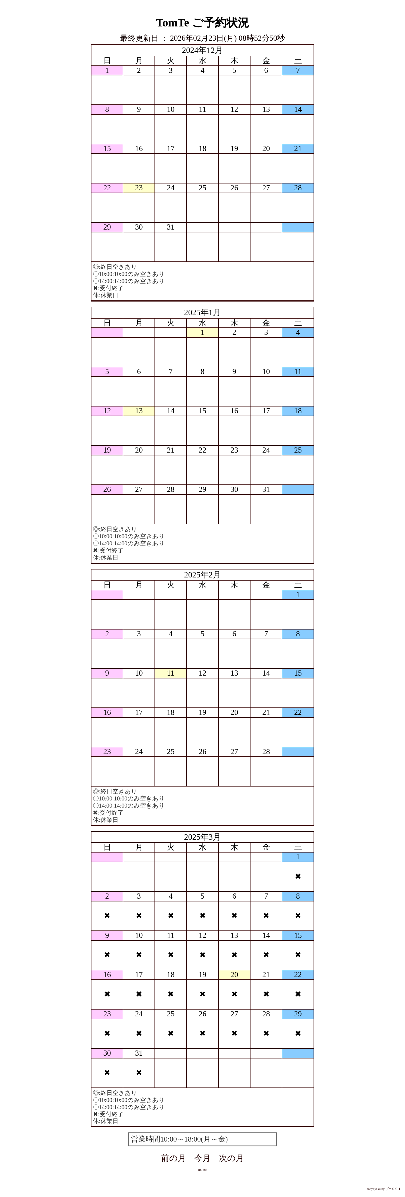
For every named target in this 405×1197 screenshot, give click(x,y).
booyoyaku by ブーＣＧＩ (384, 1188)
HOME (202, 1169)
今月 (202, 1158)
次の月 (231, 1158)
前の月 (173, 1158)
